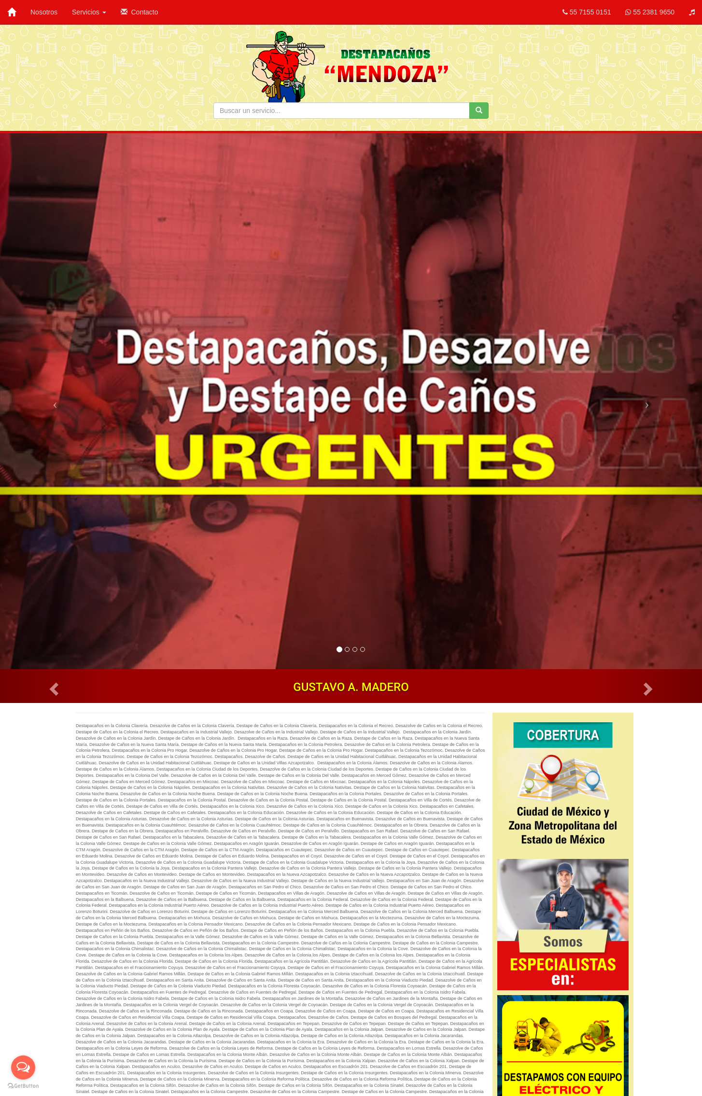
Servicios (89, 12)
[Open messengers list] (23, 1067)
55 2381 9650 (649, 12)
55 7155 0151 (586, 12)
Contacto (139, 12)
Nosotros (43, 12)
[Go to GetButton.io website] (23, 1086)
